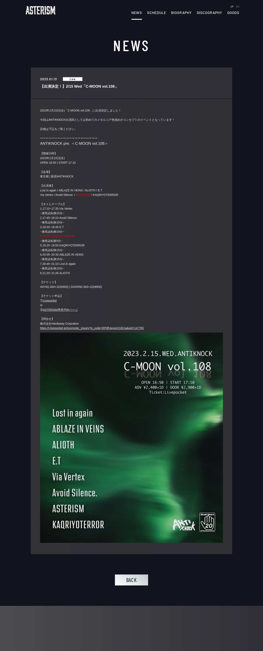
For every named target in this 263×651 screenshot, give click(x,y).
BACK (131, 580)
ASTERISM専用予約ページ (60, 309)
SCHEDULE (156, 13)
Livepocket (50, 300)
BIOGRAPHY (181, 13)
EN (237, 6)
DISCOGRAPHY (209, 13)
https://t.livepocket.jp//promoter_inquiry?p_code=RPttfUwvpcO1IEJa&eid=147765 (92, 328)
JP (232, 6)
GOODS (233, 13)
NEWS (137, 13)
